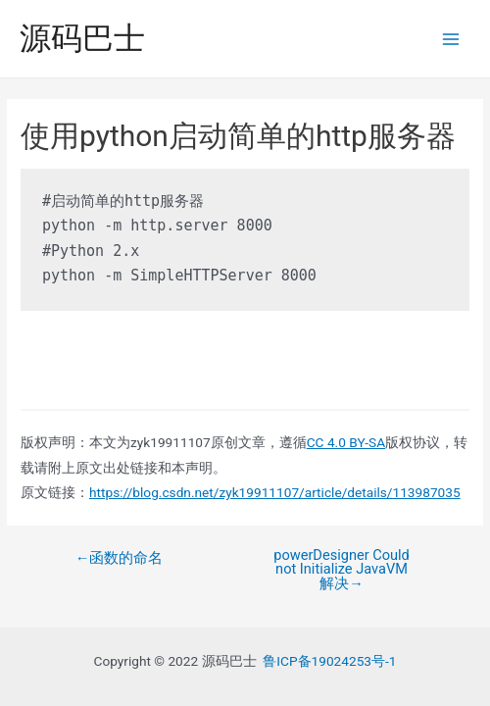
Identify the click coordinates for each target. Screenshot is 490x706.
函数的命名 (119, 558)
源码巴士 (82, 38)
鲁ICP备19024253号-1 (329, 661)
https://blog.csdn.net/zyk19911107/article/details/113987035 (275, 492)
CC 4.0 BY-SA (346, 442)
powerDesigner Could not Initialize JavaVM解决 (341, 569)
